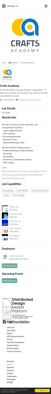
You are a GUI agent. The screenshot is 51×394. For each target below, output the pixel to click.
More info (17, 392)
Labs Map (11, 330)
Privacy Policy (13, 348)
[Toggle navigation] (46, 6)
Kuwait (13, 62)
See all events (9, 280)
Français (10, 370)
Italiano (10, 373)
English (10, 364)
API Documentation (15, 336)
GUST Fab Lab (15, 221)
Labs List (10, 327)
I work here (9, 265)
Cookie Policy (13, 345)
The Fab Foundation (15, 342)
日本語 (10, 382)
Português (11, 379)
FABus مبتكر (14, 207)
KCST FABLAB (15, 228)
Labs (4, 62)
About (9, 333)
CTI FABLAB (14, 236)
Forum (9, 339)
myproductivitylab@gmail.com (29, 100)
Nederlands (12, 376)
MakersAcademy (16, 214)
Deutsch (10, 361)
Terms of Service (14, 351)
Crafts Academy (27, 62)
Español (10, 367)
